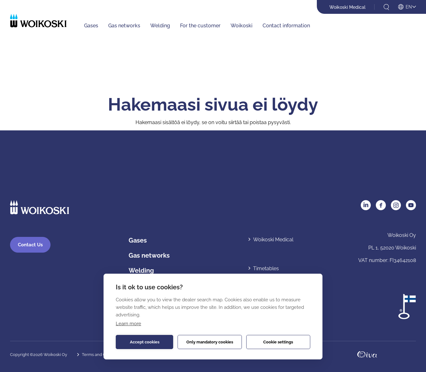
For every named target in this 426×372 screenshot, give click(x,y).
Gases (138, 240)
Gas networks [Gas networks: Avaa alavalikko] (124, 26)
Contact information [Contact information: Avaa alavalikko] (286, 26)
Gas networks (149, 255)
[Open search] (386, 7)
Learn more (128, 323)
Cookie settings (278, 342)
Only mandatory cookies (209, 342)
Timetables (266, 268)
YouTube (411, 205)
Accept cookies (144, 342)
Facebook (381, 205)
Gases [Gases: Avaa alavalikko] (91, 26)
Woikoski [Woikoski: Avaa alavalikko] (242, 26)
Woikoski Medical (347, 7)
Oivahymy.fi (367, 354)
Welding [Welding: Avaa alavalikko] (160, 26)
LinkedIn (366, 205)
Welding (141, 270)
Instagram (396, 205)
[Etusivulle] (38, 20)
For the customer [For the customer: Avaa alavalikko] (200, 26)
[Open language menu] (407, 7)
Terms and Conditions (102, 354)
